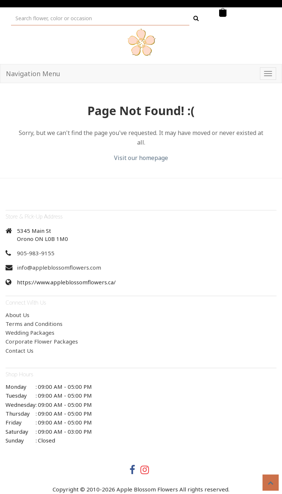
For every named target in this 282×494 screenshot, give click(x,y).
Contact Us (19, 350)
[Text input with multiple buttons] (100, 18)
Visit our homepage (141, 158)
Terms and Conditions (34, 323)
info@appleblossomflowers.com (59, 267)
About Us (17, 315)
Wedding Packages (30, 332)
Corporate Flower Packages (42, 341)
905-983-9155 (35, 253)
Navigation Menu (33, 73)
